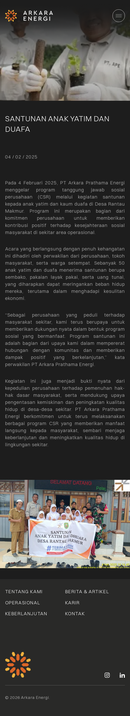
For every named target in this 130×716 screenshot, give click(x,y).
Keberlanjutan (26, 613)
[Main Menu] (118, 15)
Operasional (22, 602)
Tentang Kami (24, 591)
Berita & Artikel (87, 591)
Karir (72, 602)
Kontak (75, 613)
